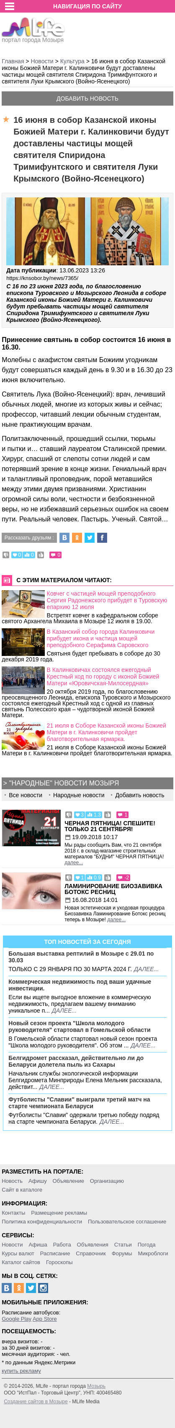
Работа (62, 1244)
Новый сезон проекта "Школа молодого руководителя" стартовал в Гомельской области (79, 1026)
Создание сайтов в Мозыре (35, 1402)
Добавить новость (87, 98)
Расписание (55, 1253)
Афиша (37, 1244)
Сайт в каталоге (22, 1190)
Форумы (122, 1253)
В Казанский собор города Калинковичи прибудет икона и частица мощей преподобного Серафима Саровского (101, 638)
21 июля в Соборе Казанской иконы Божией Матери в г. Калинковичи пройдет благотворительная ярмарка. (106, 732)
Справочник (91, 1253)
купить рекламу (21, 1371)
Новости (12, 1244)
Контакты (13, 1213)
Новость (12, 1181)
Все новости (25, 795)
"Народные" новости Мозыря (64, 783)
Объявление (68, 1181)
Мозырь (96, 1386)
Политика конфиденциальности (42, 1221)
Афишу (37, 1181)
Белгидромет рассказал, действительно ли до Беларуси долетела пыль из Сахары (76, 1061)
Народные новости (79, 795)
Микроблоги (153, 1253)
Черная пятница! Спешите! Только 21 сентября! (109, 826)
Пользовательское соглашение (127, 1221)
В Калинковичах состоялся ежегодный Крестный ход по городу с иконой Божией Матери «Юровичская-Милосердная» (103, 676)
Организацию (107, 1181)
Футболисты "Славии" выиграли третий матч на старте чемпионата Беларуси (79, 1102)
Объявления (92, 1244)
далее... (73, 863)
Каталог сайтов (21, 1262)
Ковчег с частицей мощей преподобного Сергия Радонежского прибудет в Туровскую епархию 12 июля (107, 600)
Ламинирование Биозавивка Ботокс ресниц (113, 889)
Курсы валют (18, 1253)
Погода (147, 1244)
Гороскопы (59, 1262)
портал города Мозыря (33, 37)
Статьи (123, 1244)
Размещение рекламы (59, 1213)
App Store (45, 1319)
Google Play (16, 1319)
